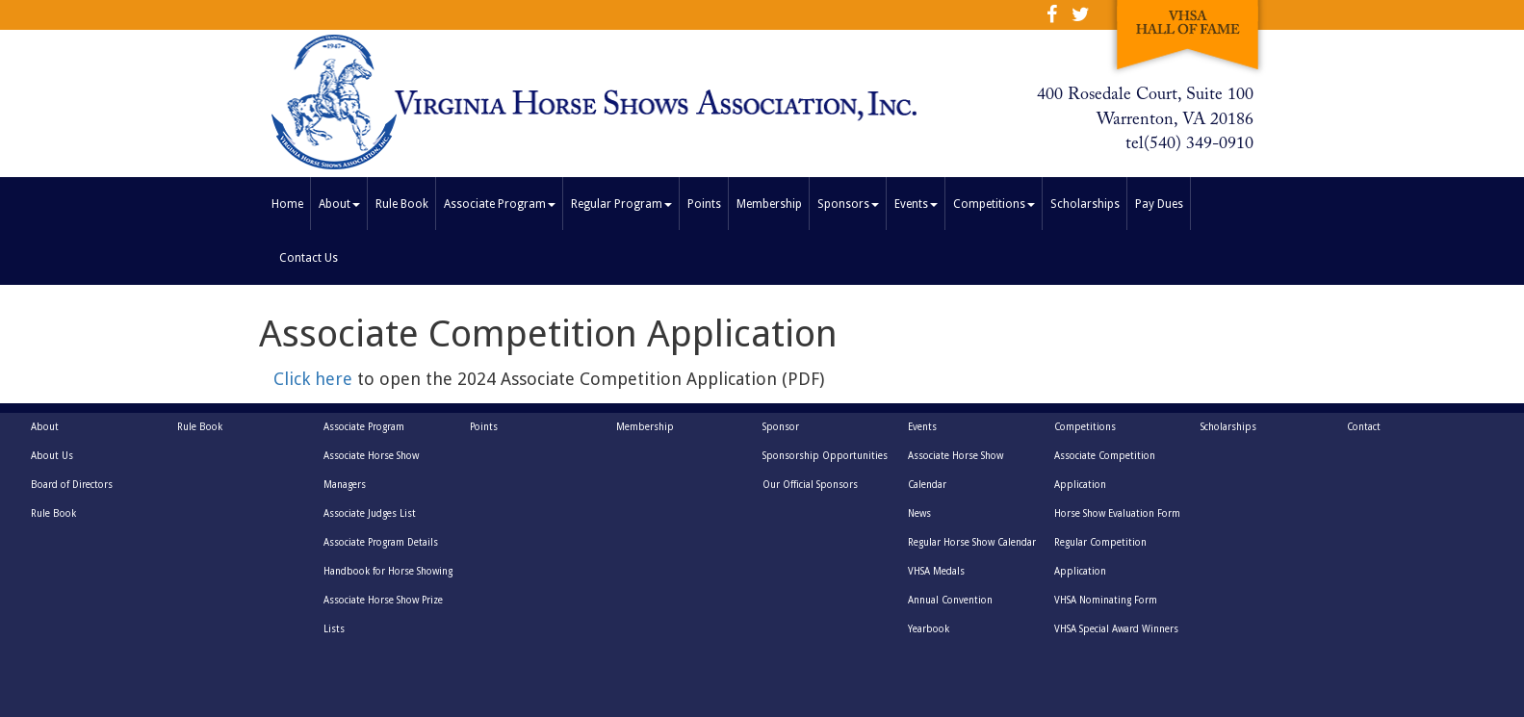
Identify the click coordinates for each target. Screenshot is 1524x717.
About (45, 427)
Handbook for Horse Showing (387, 571)
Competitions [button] (994, 204)
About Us (52, 455)
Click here (315, 379)
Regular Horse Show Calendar (972, 542)
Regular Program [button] (621, 204)
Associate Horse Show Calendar (955, 470)
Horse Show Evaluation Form (1117, 513)
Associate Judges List (369, 513)
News (919, 513)
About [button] (339, 204)
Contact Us (308, 258)
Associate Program (363, 427)
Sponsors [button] (848, 204)
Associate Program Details (380, 542)
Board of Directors (72, 484)
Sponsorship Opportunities (825, 455)
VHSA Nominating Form (1105, 600)
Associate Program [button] (499, 204)
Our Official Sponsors (810, 484)
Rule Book (401, 204)
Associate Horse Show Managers (371, 470)
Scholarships (1085, 204)
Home (291, 202)
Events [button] (916, 204)
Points (704, 204)
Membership (769, 204)
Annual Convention (950, 600)
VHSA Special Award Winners (1116, 629)
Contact (1364, 427)
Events (922, 427)
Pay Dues (1159, 204)
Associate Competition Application (1104, 470)
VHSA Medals (936, 571)
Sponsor (780, 427)
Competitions (1085, 427)
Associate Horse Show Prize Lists (383, 614)
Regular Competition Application (1100, 556)
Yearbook (928, 629)
